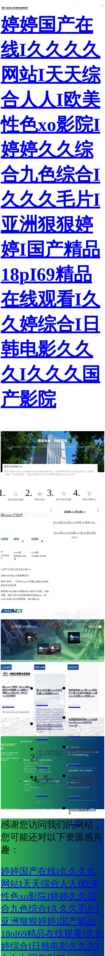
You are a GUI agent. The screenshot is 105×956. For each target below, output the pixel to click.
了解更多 (7, 611)
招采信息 (27, 790)
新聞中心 (27, 781)
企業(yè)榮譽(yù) (30, 772)
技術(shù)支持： (56, 809)
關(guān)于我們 (12, 515)
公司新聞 (27, 784)
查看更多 (94, 626)
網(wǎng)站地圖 (40, 809)
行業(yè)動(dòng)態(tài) (32, 787)
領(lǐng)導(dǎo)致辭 (31, 763)
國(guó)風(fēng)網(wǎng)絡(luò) (75, 809)
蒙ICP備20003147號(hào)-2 (10, 809)
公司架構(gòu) (29, 766)
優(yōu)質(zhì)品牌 (30, 769)
